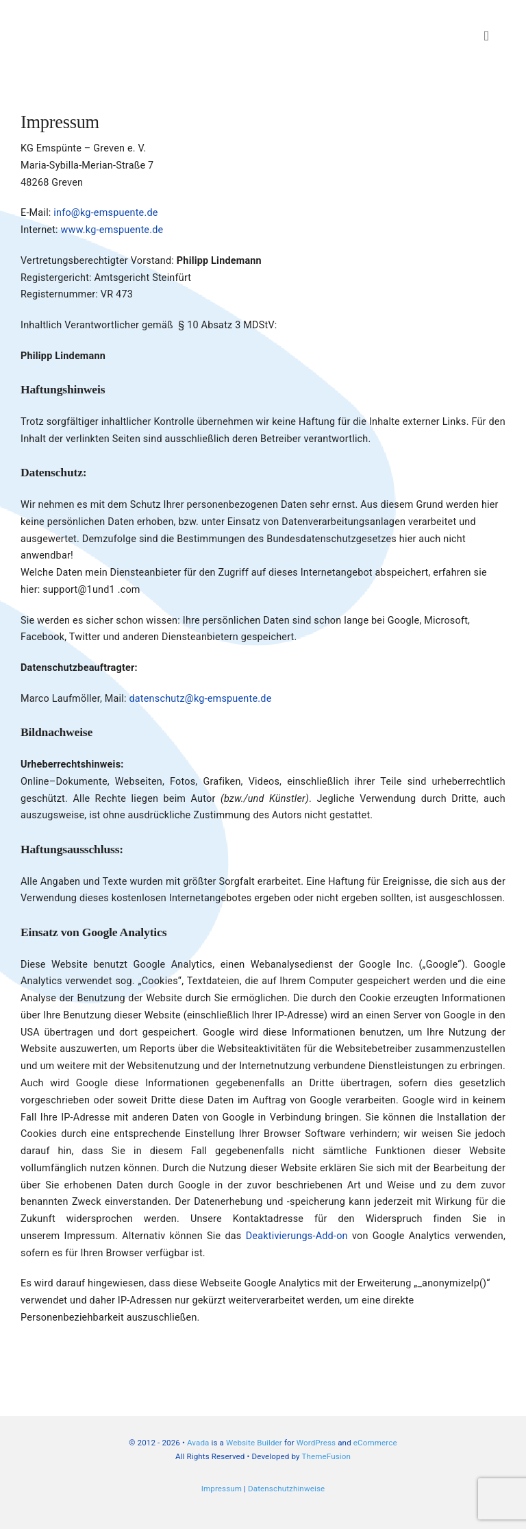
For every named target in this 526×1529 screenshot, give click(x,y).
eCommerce (375, 1442)
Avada (198, 1442)
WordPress (316, 1442)
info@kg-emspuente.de (105, 213)
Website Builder (254, 1442)
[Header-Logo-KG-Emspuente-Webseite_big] (123, 15)
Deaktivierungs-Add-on (297, 1236)
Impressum (221, 1488)
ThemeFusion (326, 1456)
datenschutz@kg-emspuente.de (200, 699)
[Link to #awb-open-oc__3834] (487, 35)
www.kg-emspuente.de (112, 230)
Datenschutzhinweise (286, 1488)
